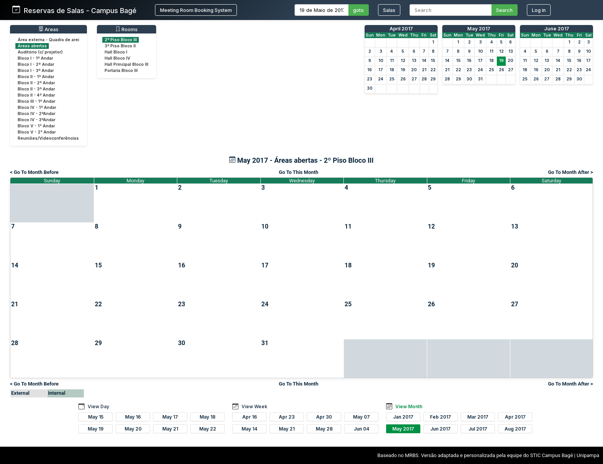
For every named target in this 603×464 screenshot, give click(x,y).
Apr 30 (324, 417)
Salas (389, 10)
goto (358, 10)
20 (414, 69)
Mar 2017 (477, 417)
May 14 (249, 429)
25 (392, 79)
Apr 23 (287, 417)
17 (380, 69)
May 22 (207, 429)
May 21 (170, 429)
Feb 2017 (440, 417)
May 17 (170, 417)
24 (380, 79)
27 (414, 79)
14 (424, 60)
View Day (98, 406)
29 (433, 79)
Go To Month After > (570, 172)
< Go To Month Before (34, 172)
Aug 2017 (515, 429)
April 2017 (401, 29)
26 (403, 79)
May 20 (133, 429)
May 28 (324, 429)
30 (370, 88)
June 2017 (556, 29)
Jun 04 (361, 429)
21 (424, 69)
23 (369, 79)
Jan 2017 (403, 417)
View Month (408, 406)
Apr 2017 (515, 417)
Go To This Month (298, 172)
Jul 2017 (477, 429)
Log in (539, 10)
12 (403, 60)
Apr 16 (249, 417)
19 (403, 69)
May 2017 (478, 29)
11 (392, 60)
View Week (254, 406)
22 (433, 69)
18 (392, 69)
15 (433, 60)
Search (504, 10)
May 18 (207, 417)
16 (369, 69)
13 (414, 60)
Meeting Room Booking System (196, 10)
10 (380, 60)
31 (480, 79)
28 (424, 79)
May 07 (361, 417)
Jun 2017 (440, 429)
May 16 (133, 417)
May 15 (95, 417)
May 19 (95, 429)
